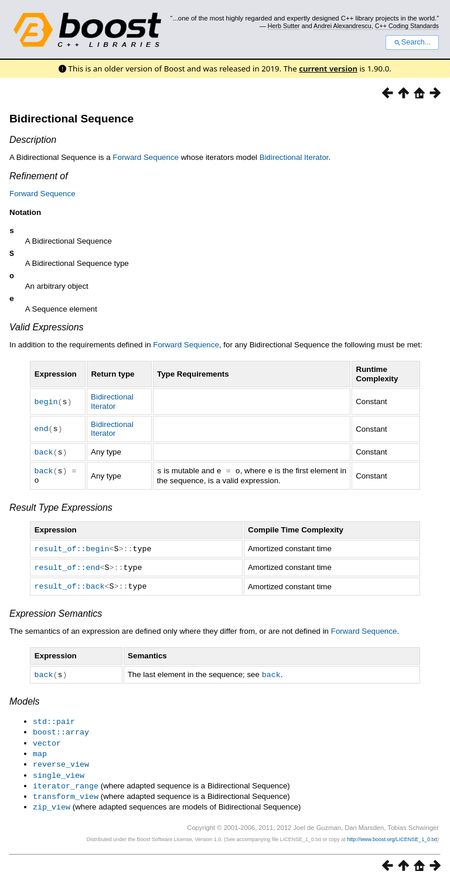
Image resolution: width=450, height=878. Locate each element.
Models (24, 702)
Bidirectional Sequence (71, 118)
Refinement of (38, 176)
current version (328, 68)
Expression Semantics (55, 615)
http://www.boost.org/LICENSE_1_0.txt (392, 835)
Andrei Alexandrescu (342, 25)
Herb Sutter (284, 25)
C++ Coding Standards (407, 25)
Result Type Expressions (60, 510)
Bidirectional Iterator (294, 157)
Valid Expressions (46, 332)
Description (32, 140)
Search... (412, 42)
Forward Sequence (145, 157)
